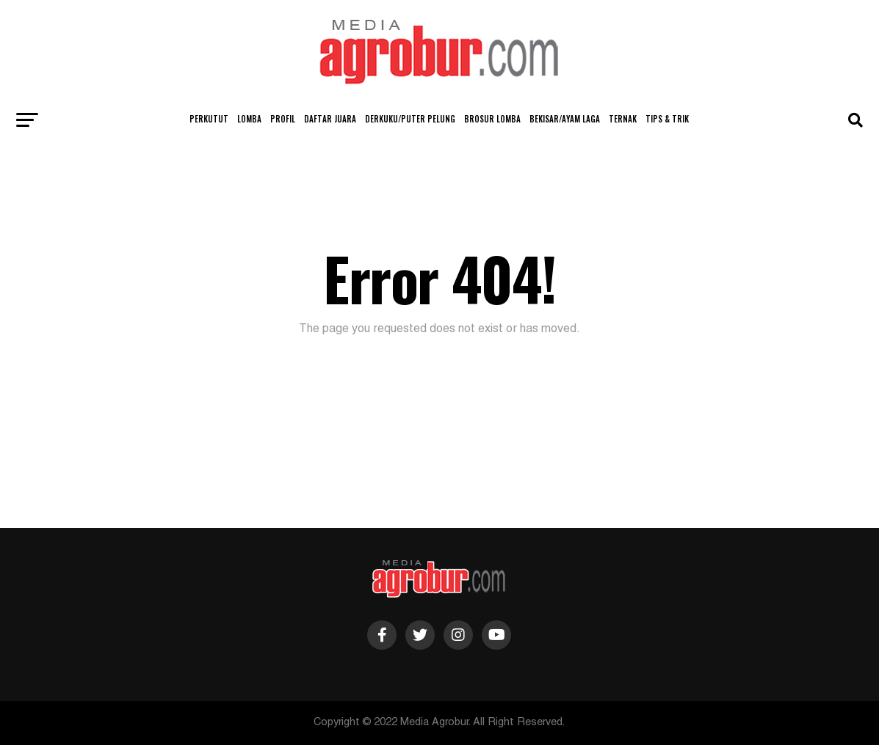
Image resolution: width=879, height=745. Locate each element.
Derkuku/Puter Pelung (410, 119)
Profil (282, 119)
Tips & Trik (667, 119)
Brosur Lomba (492, 119)
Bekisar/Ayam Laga (564, 119)
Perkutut (208, 119)
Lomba (249, 119)
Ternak (623, 119)
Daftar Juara (330, 119)
